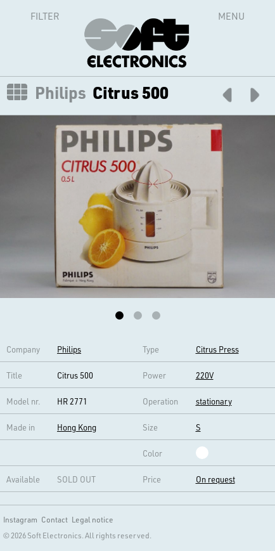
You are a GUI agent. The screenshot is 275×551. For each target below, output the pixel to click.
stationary (214, 401)
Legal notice (92, 519)
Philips (60, 92)
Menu (231, 16)
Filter (31, 16)
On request (215, 479)
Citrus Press (217, 349)
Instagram (20, 519)
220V (205, 375)
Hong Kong (76, 427)
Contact (54, 519)
